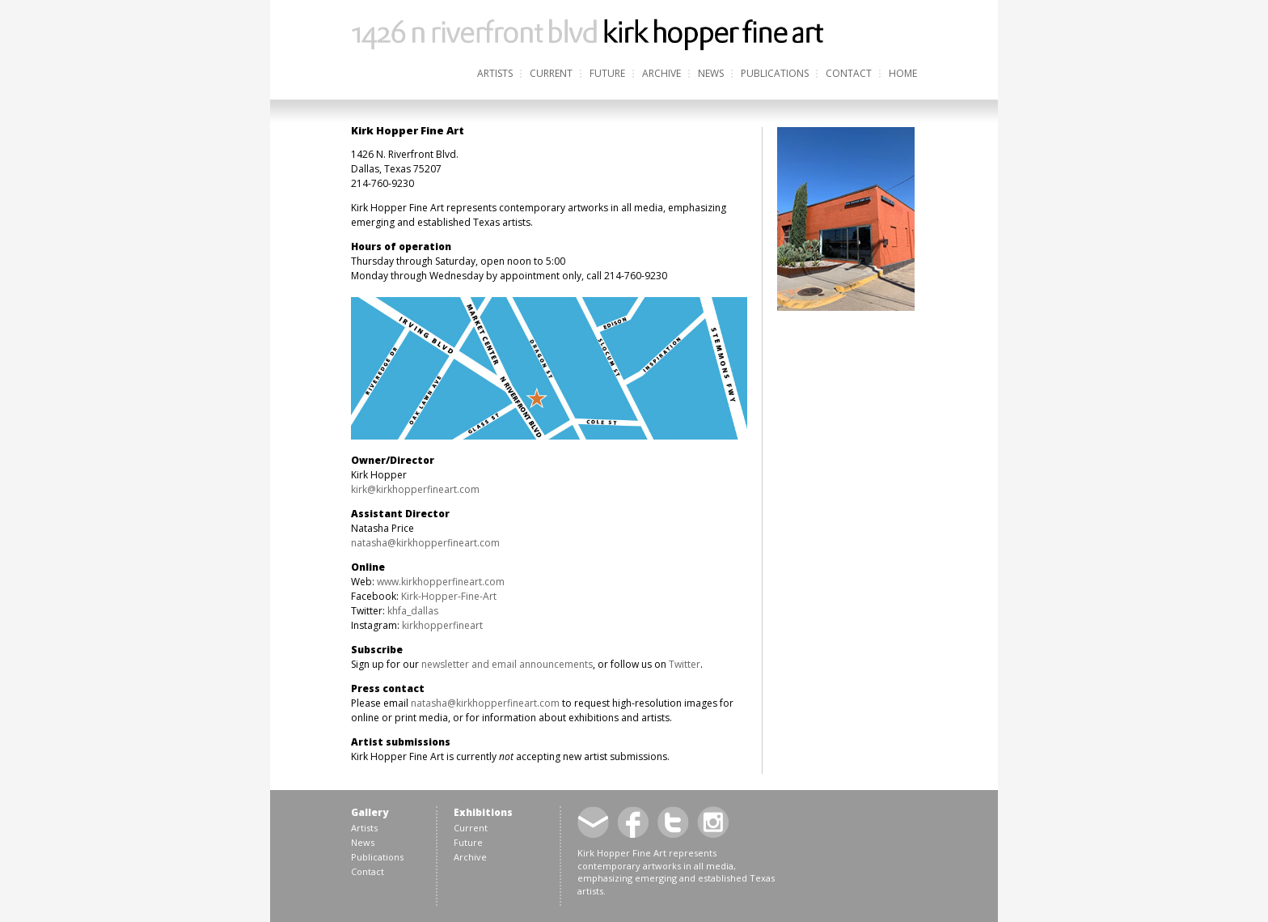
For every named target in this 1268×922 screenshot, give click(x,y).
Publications (775, 73)
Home (903, 73)
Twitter (684, 664)
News (711, 73)
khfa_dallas (412, 611)
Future (607, 73)
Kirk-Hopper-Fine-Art (449, 596)
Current (551, 73)
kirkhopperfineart (442, 625)
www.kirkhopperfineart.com (441, 581)
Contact (849, 73)
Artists (495, 73)
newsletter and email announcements (507, 664)
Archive (661, 73)
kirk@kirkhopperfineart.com (415, 489)
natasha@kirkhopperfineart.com (425, 543)
